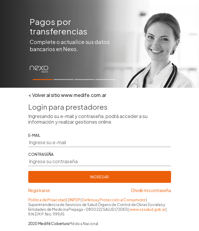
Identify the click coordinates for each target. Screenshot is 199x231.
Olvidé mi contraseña (151, 190)
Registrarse (39, 190)
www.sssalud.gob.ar (147, 209)
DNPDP (74, 200)
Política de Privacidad (47, 200)
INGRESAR (99, 177)
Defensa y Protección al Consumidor (114, 200)
